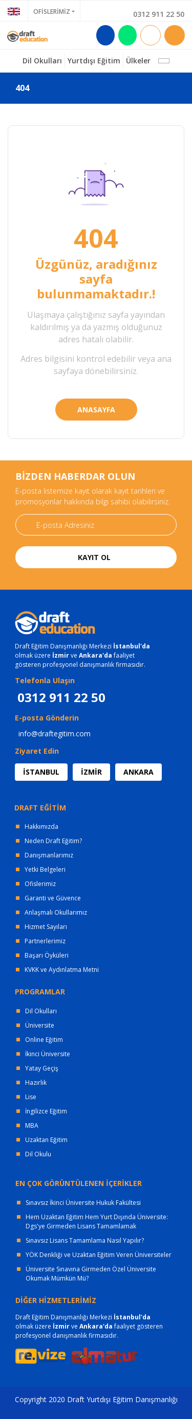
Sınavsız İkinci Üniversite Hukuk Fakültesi (83, 1202)
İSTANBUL (41, 772)
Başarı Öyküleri (47, 955)
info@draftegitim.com (54, 733)
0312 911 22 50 (158, 14)
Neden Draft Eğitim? (53, 840)
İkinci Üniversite (47, 1054)
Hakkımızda (41, 826)
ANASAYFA (96, 409)
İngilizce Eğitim (46, 1111)
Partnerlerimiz (45, 941)
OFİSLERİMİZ (51, 11)
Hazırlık (36, 1082)
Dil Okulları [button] (42, 60)
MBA (31, 1125)
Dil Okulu (38, 1154)
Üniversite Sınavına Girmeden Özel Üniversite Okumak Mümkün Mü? (91, 1274)
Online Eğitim (44, 1039)
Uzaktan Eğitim (46, 1139)
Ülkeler (138, 60)
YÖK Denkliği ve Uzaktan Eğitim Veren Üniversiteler (99, 1254)
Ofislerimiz (40, 883)
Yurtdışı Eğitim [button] (94, 60)
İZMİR (91, 772)
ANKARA (138, 772)
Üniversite (39, 1025)
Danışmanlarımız (49, 855)
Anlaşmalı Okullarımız (56, 912)
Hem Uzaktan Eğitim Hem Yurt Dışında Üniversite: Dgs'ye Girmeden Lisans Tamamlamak (97, 1221)
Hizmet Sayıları (46, 926)
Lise (30, 1096)
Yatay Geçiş (41, 1068)
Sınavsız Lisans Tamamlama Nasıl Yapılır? (85, 1240)
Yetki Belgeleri (45, 869)
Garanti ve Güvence (53, 898)
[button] (163, 60)
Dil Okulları (41, 1011)
